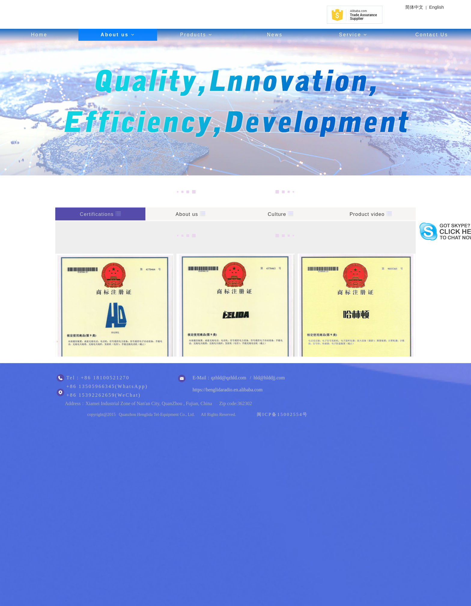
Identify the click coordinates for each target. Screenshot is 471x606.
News (275, 34)
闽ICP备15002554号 (282, 414)
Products (196, 34)
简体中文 (414, 7)
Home (39, 34)
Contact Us (431, 34)
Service (353, 34)
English (436, 7)
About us (118, 34)
